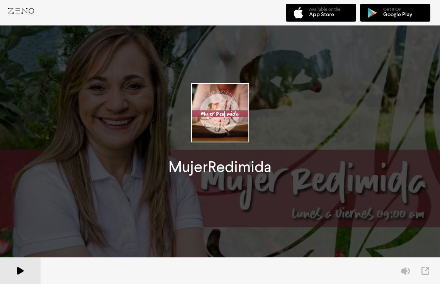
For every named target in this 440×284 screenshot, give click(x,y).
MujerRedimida (220, 167)
